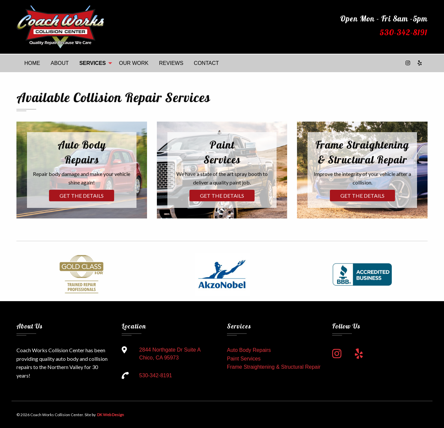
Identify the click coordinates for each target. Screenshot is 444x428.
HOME (32, 63)
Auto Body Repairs (249, 350)
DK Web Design (110, 414)
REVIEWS (171, 63)
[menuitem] (32, 63)
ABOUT (60, 63)
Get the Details (82, 195)
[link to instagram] (336, 354)
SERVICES (92, 63)
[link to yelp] (359, 354)
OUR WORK (134, 63)
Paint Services (243, 358)
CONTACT (206, 63)
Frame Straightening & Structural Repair (274, 367)
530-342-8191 (404, 32)
